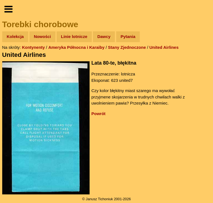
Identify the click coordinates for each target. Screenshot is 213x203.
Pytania (128, 36)
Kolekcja (15, 36)
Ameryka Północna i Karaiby (76, 47)
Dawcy (104, 36)
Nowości (42, 36)
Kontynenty (33, 47)
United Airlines (164, 47)
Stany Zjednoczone (127, 47)
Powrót (99, 113)
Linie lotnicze (74, 36)
